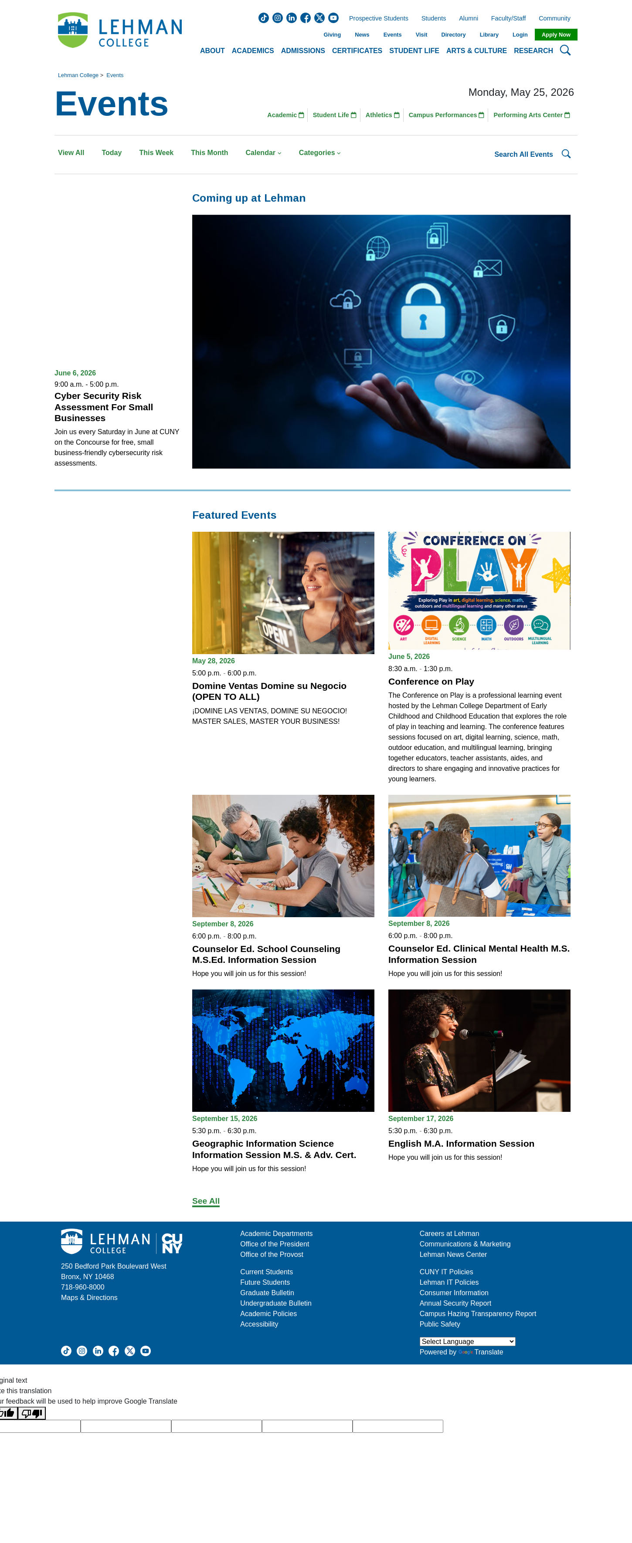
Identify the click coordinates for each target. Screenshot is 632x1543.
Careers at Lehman (449, 1233)
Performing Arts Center (531, 114)
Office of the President (274, 1244)
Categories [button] (320, 152)
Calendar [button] (264, 152)
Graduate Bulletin (267, 1293)
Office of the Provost (271, 1254)
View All (71, 152)
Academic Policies (268, 1313)
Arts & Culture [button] (476, 50)
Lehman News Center (453, 1254)
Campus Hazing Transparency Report (478, 1313)
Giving (332, 34)
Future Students (265, 1282)
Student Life (335, 114)
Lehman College (78, 75)
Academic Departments (276, 1233)
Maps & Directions (89, 1297)
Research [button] (533, 50)
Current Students (266, 1272)
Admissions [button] (303, 50)
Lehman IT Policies (449, 1282)
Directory (453, 34)
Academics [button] (253, 50)
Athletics (383, 114)
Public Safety (440, 1324)
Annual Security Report (456, 1303)
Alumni (468, 18)
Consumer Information (454, 1293)
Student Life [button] (414, 50)
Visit (422, 34)
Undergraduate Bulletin (276, 1303)
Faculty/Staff (508, 18)
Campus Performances (447, 114)
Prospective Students (376, 18)
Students (434, 18)
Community (557, 18)
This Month (209, 152)
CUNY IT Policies (446, 1272)
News (362, 34)
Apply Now (556, 34)
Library (489, 34)
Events (393, 34)
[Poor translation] (32, 1413)
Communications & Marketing (465, 1244)
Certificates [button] (357, 50)
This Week (156, 152)
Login (520, 34)
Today (112, 152)
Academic (285, 114)
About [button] (212, 50)
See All (206, 1200)
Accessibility (259, 1324)
